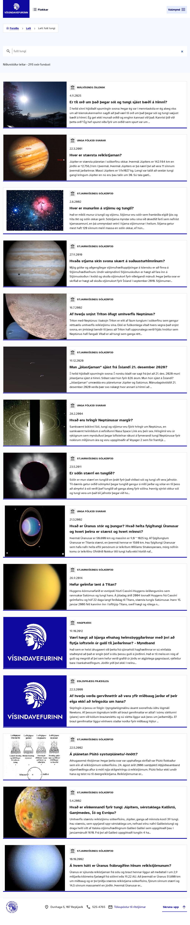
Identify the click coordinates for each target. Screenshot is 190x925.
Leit (28, 28)
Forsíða (14, 28)
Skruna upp (174, 910)
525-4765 (98, 910)
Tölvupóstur (130, 910)
